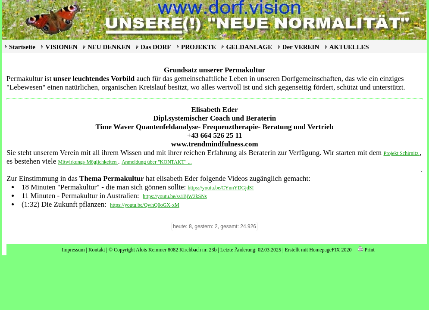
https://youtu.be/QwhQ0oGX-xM (144, 205)
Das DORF (156, 46)
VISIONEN (61, 46)
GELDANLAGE (249, 46)
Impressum (73, 250)
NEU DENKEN (109, 46)
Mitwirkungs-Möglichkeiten (88, 162)
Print (366, 250)
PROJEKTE (198, 46)
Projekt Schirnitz (402, 153)
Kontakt (96, 250)
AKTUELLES (349, 46)
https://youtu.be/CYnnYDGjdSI (221, 188)
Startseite (22, 46)
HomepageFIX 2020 (330, 250)
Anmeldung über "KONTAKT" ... (157, 162)
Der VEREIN (300, 46)
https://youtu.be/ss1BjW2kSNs (175, 196)
